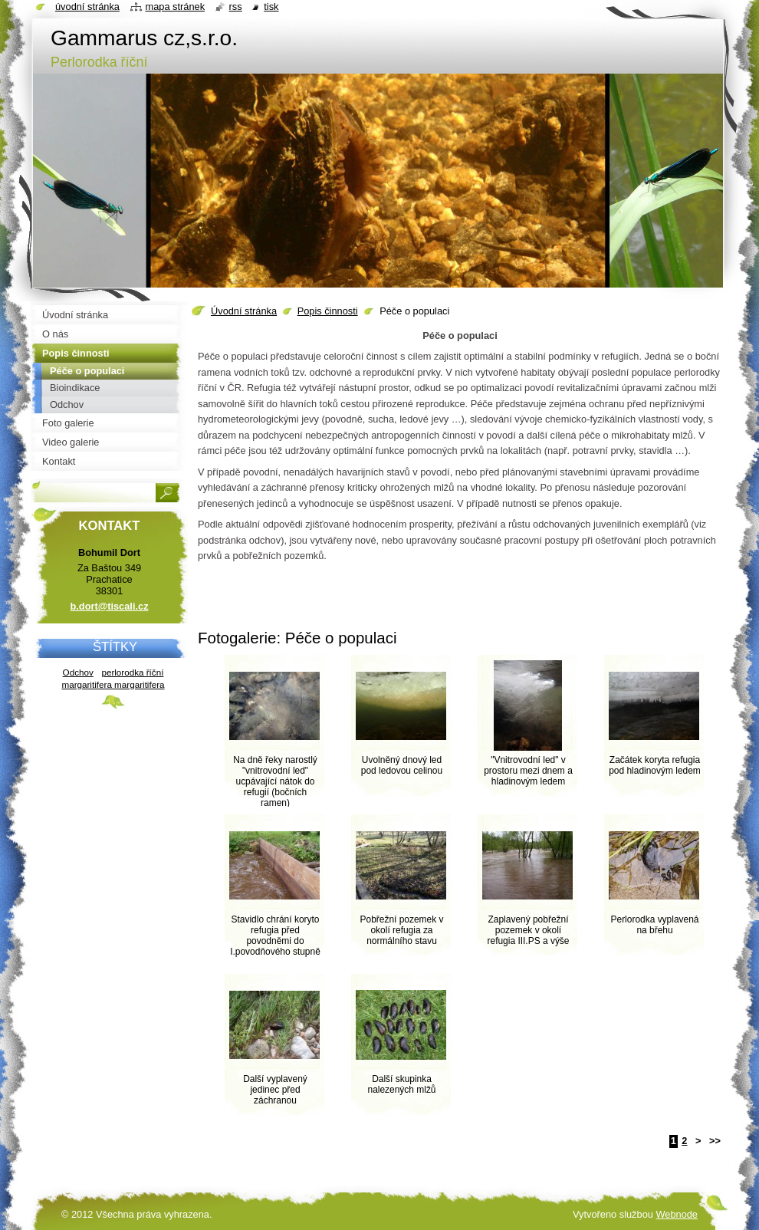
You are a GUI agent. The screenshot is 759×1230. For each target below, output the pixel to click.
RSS (235, 6)
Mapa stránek (175, 6)
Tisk (271, 6)
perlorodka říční (132, 672)
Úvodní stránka (244, 311)
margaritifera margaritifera (112, 684)
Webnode (677, 1214)
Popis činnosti (327, 311)
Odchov (78, 672)
